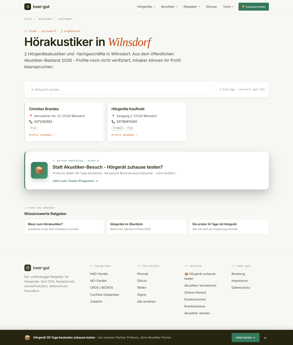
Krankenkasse (194, 306)
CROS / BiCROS (101, 287)
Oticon (142, 281)
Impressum (240, 281)
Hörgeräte (146, 7)
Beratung (238, 274)
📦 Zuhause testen (254, 6)
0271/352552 (43, 121)
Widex (141, 287)
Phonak (142, 274)
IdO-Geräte (98, 281)
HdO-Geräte (99, 274)
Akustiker (169, 7)
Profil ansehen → (42, 135)
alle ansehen (146, 301)
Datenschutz (241, 287)
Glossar (211, 7)
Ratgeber (192, 7)
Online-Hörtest (195, 292)
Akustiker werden (197, 313)
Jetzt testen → (246, 337)
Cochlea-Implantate (104, 294)
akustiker (45, 19)
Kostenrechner (195, 299)
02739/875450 (127, 121)
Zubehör (96, 301)
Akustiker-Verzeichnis (200, 285)
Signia (141, 294)
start (28, 19)
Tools (228, 7)
